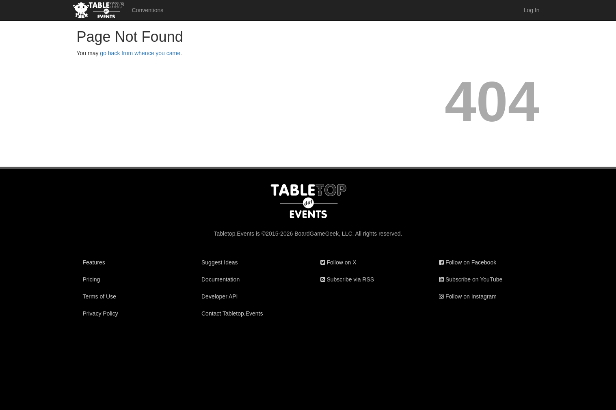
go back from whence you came (140, 53)
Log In (532, 10)
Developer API (219, 296)
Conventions (148, 10)
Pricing (91, 279)
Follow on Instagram (468, 296)
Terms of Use (99, 296)
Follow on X (338, 262)
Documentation (220, 279)
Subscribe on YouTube (470, 279)
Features (94, 262)
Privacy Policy (100, 313)
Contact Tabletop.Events (232, 313)
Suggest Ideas (219, 262)
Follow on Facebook (467, 262)
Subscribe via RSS (347, 279)
